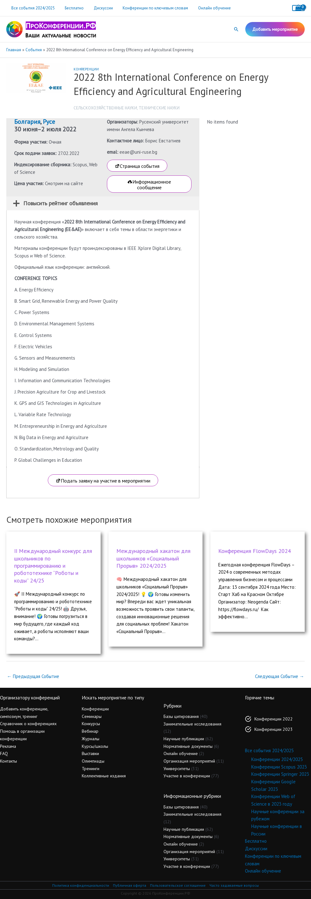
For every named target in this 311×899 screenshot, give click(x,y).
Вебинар (90, 731)
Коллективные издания (104, 776)
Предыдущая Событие (33, 676)
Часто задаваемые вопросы (234, 885)
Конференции (86, 69)
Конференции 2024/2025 (277, 759)
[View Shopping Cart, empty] (298, 8)
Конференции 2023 (273, 729)
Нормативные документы (188, 746)
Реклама (8, 746)
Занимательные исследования (192, 724)
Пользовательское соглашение (178, 885)
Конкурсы (91, 723)
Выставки (90, 753)
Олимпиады (93, 761)
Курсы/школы (95, 746)
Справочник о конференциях (28, 723)
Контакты (8, 761)
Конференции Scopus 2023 (279, 767)
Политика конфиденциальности (80, 885)
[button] (236, 29)
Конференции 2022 (273, 719)
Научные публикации (184, 739)
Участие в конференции (187, 776)
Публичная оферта (129, 885)
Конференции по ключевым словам (149, 8)
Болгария (27, 122)
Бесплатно (71, 8)
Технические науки (159, 108)
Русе (49, 122)
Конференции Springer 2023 (280, 774)
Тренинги (90, 768)
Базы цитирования (181, 716)
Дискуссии (98, 8)
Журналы (90, 739)
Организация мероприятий (189, 761)
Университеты (177, 768)
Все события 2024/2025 (32, 8)
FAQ (4, 753)
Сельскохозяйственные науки (105, 108)
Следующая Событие (279, 676)
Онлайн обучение (206, 8)
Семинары (92, 716)
